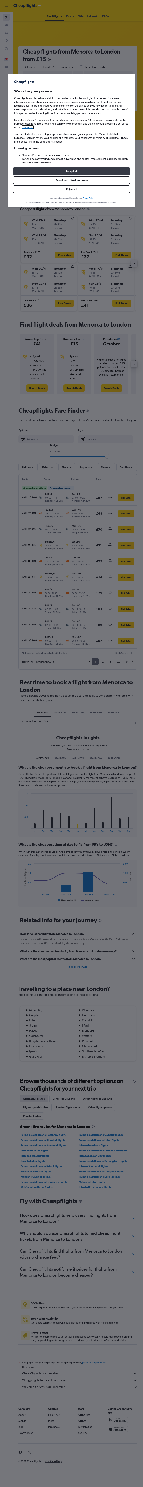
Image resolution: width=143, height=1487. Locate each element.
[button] (71, 171)
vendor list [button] (27, 127)
